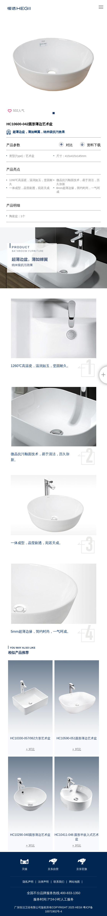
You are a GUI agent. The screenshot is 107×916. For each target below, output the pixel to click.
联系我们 (59, 881)
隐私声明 (28, 881)
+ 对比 (30, 749)
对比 (69, 145)
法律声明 (43, 881)
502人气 (16, 110)
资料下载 (94, 145)
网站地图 (74, 881)
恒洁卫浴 (18, 10)
